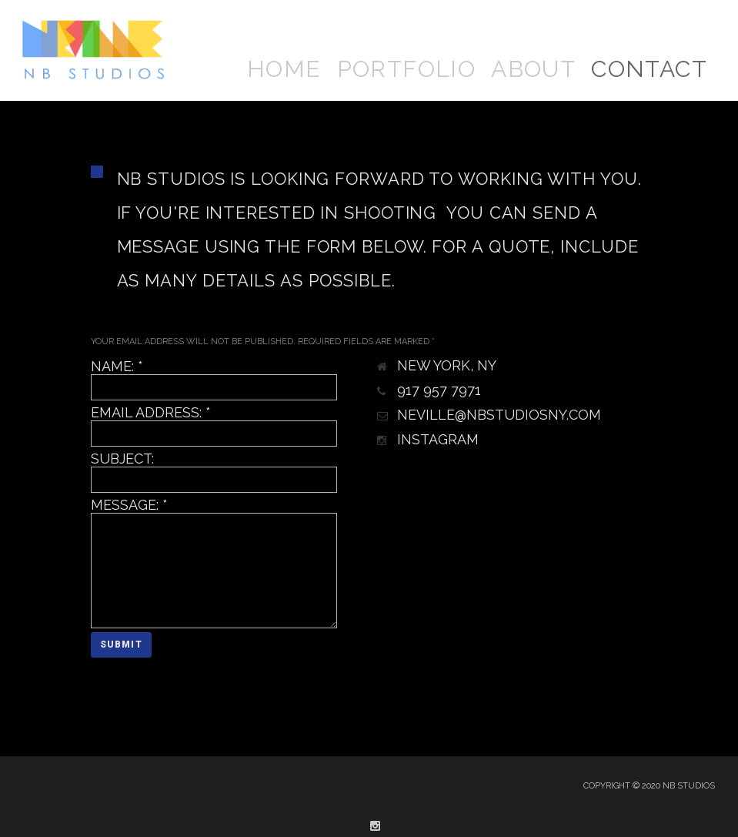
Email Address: (151, 412)
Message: (129, 505)
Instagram (438, 439)
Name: (117, 366)
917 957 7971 (439, 390)
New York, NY (446, 365)
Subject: (122, 458)
